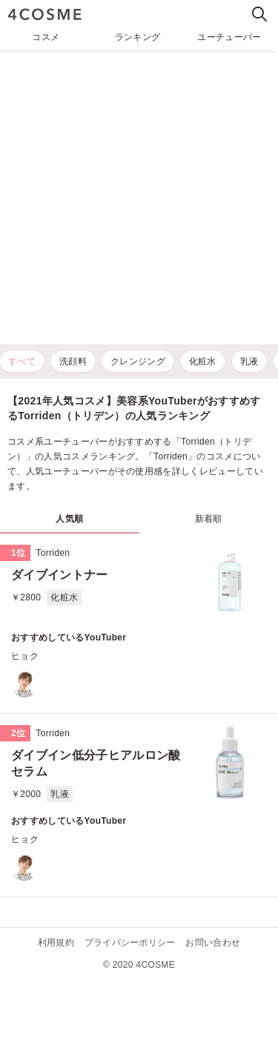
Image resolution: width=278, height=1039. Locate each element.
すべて (22, 361)
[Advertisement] (139, 198)
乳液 (249, 361)
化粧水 (202, 361)
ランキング (138, 37)
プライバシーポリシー (130, 942)
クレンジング (137, 361)
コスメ (45, 37)
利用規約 (56, 942)
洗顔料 (73, 361)
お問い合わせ (212, 942)
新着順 (208, 519)
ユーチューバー (229, 37)
